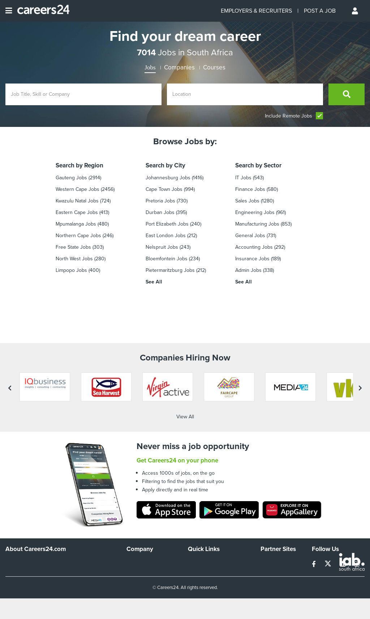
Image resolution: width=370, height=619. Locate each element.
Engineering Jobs (255, 212)
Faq (192, 576)
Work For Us (140, 521)
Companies (179, 67)
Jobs (150, 67)
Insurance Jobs (252, 258)
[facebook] (314, 522)
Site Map (197, 531)
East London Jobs (166, 235)
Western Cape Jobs (77, 189)
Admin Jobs (248, 270)
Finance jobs (250, 189)
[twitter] (328, 522)
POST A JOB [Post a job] (320, 11)
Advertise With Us (146, 531)
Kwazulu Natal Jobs (77, 201)
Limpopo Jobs (71, 270)
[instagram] (357, 522)
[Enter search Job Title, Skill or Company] (83, 94)
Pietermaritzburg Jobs (170, 270)
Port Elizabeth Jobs (167, 224)
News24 (270, 531)
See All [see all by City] (154, 282)
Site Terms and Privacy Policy (213, 544)
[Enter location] (245, 94)
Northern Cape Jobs (78, 235)
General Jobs (250, 235)
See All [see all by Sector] (243, 282)
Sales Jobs (247, 201)
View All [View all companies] (185, 375)
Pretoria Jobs (160, 201)
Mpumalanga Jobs (76, 224)
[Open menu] (8, 11)
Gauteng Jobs (71, 178)
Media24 (270, 551)
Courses (214, 67)
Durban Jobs (160, 212)
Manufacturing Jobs (257, 224)
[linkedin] (343, 522)
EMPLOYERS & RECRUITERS (256, 11)
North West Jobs (74, 258)
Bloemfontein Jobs (167, 258)
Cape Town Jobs (164, 189)
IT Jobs (243, 178)
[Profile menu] (356, 11)
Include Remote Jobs (294, 116)
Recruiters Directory (210, 521)
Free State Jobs (73, 247)
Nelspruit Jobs (162, 247)
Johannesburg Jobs (168, 178)
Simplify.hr (272, 521)
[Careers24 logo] (40, 11)
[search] (346, 94)
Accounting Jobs (254, 247)
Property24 (273, 541)
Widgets (197, 557)
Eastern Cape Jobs (77, 212)
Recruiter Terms (205, 567)
